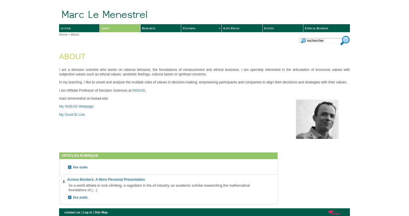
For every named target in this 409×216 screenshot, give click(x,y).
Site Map (101, 212)
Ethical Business (316, 28)
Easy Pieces (231, 28)
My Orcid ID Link (72, 115)
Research (148, 28)
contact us (72, 212)
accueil (65, 28)
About (105, 28)
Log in (87, 212)
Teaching (201, 28)
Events (269, 28)
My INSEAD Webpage (76, 106)
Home (63, 34)
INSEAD (138, 90)
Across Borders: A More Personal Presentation (106, 180)
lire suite (80, 167)
